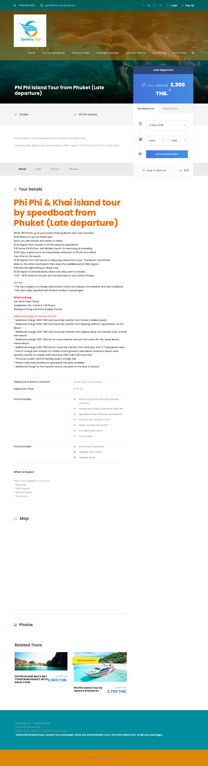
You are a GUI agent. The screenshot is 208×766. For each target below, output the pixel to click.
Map (38, 169)
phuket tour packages (60, 734)
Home (31, 52)
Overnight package (107, 52)
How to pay (179, 52)
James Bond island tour (30, 734)
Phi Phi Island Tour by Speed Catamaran (88, 689)
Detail (22, 169)
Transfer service (136, 52)
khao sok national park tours (93, 734)
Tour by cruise (80, 52)
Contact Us (159, 52)
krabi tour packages (149, 734)
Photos (55, 169)
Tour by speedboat (53, 52)
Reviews (74, 169)
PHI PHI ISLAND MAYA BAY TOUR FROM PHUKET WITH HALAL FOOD (31, 679)
